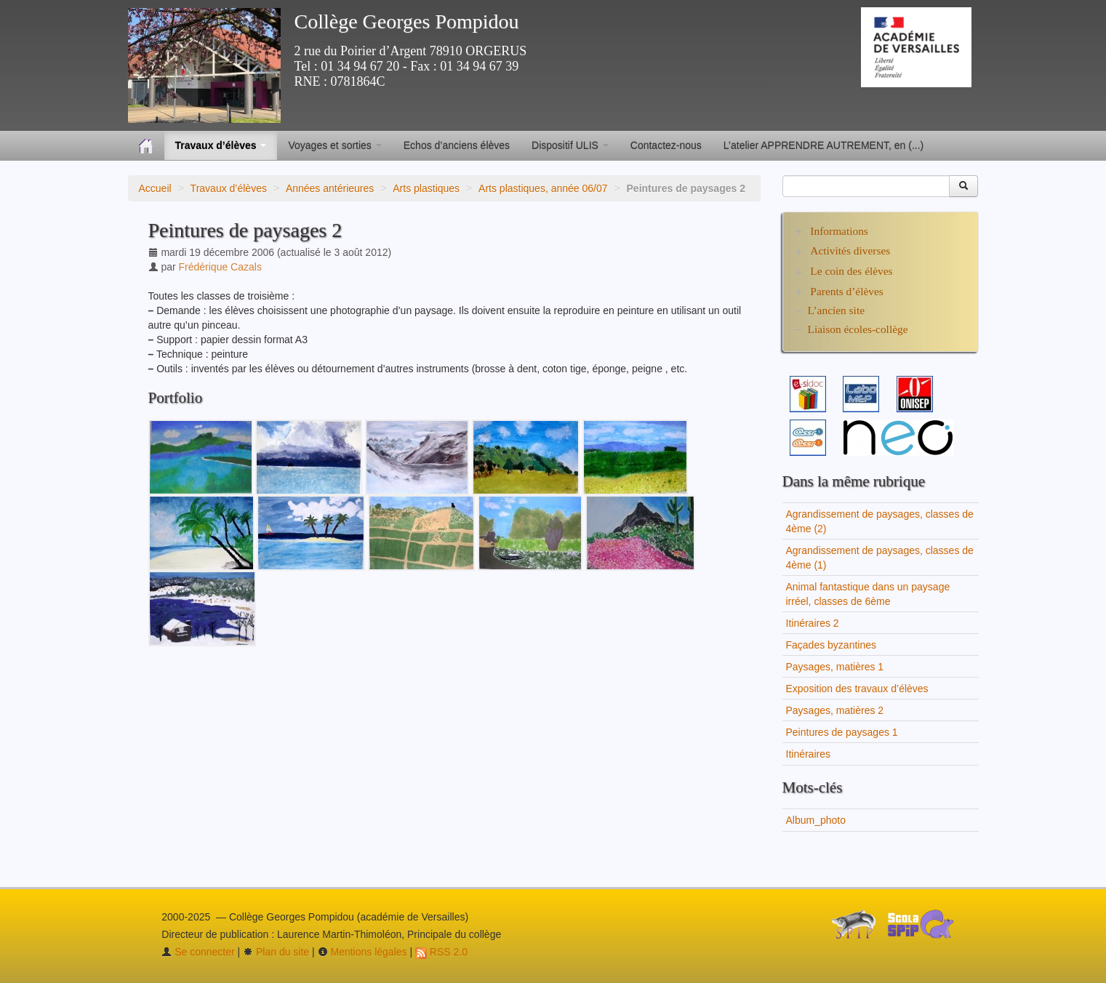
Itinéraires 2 (812, 623)
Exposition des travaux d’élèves (857, 688)
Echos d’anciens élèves (457, 145)
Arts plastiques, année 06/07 (542, 188)
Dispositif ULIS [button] (570, 145)
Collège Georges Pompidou (406, 21)
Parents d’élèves (846, 291)
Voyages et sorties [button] (334, 145)
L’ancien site (836, 310)
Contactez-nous (666, 145)
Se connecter (197, 952)
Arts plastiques (426, 188)
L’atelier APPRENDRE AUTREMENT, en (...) (823, 145)
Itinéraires (808, 754)
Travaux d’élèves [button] (221, 145)
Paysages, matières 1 (835, 667)
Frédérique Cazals (220, 267)
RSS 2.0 (441, 952)
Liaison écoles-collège (858, 329)
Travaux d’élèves (229, 188)
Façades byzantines (831, 645)
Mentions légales (362, 952)
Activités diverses (850, 250)
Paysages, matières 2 (835, 710)
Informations (839, 231)
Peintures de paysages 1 (842, 732)
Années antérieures (330, 188)
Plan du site (276, 952)
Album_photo (816, 820)
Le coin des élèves (851, 271)
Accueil (155, 188)
